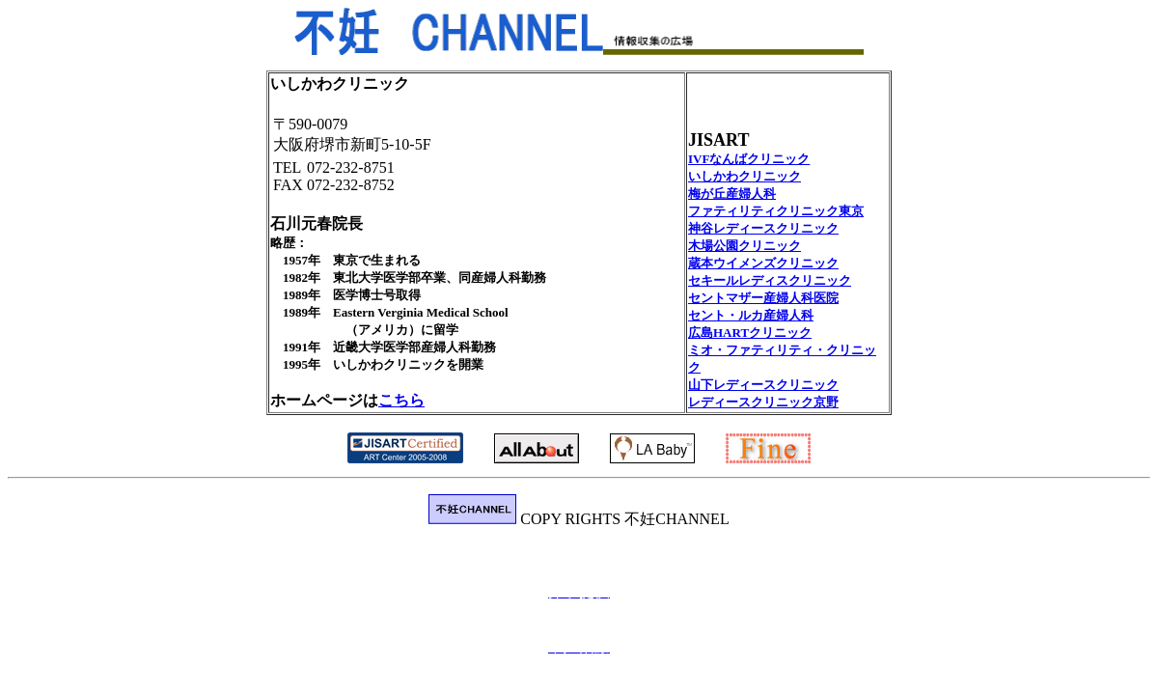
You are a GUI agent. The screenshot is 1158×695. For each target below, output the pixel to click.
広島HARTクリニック (750, 332)
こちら (401, 400)
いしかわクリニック (744, 176)
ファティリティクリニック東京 (776, 211)
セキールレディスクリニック (769, 280)
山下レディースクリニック (763, 384)
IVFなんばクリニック (749, 159)
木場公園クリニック (744, 245)
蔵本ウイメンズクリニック (763, 263)
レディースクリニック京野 (763, 402)
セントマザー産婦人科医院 (763, 298)
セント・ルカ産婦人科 (750, 315)
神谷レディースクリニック (763, 228)
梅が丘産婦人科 (732, 193)
